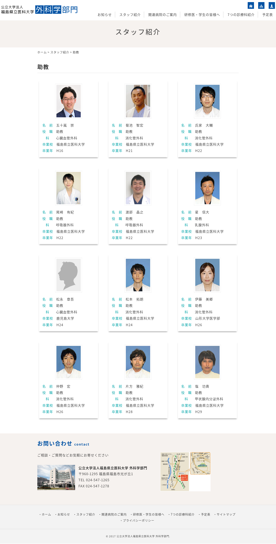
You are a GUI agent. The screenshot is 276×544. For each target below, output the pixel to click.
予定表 (267, 14)
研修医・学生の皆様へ (202, 14)
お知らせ (105, 14)
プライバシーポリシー (138, 520)
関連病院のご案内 (162, 14)
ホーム (42, 52)
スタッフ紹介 (130, 14)
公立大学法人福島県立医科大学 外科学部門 (143, 536)
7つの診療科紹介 (241, 14)
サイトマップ (226, 514)
